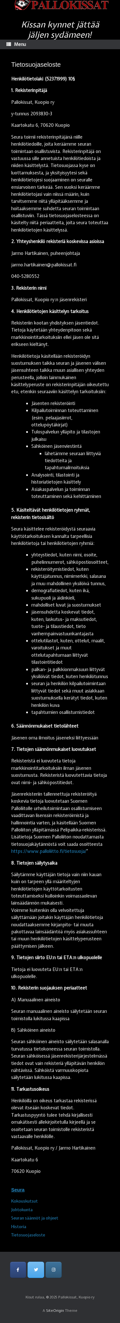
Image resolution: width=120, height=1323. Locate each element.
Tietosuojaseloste (28, 1235)
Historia (18, 1226)
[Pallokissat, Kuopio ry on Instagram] (53, 1270)
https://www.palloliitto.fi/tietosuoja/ (48, 851)
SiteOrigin (55, 1310)
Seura (18, 1189)
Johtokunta (22, 1209)
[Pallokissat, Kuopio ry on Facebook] (18, 1270)
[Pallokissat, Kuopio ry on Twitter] (36, 1270)
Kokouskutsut (24, 1201)
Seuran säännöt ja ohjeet (34, 1218)
